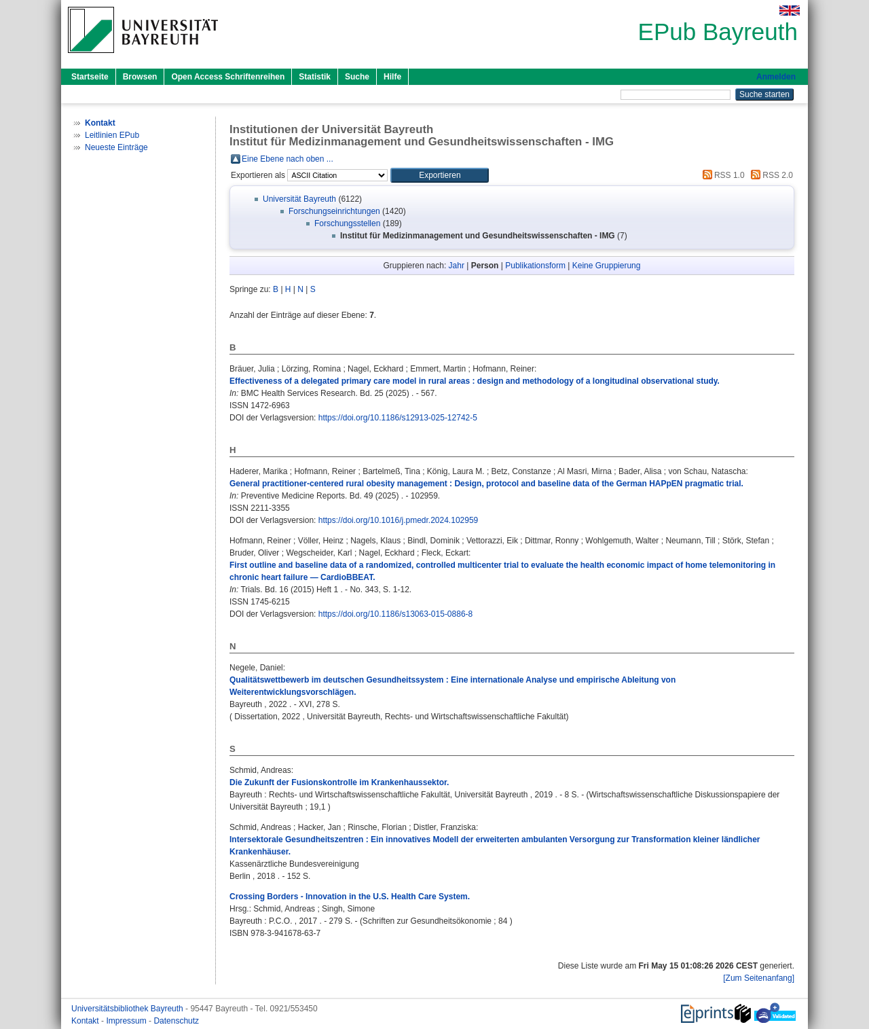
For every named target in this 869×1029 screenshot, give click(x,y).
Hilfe (392, 77)
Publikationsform (535, 265)
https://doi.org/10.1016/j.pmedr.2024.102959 (398, 520)
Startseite (90, 77)
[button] (439, 175)
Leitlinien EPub (112, 135)
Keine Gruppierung (606, 265)
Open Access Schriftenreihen (227, 77)
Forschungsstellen (347, 223)
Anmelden (776, 77)
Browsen (140, 77)
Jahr (456, 265)
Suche (357, 77)
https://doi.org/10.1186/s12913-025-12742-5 (397, 417)
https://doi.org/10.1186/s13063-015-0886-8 (395, 614)
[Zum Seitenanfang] (758, 978)
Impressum (127, 1021)
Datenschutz (176, 1021)
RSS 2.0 (770, 175)
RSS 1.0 (722, 175)
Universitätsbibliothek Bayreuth (128, 1008)
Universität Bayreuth (299, 199)
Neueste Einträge (116, 147)
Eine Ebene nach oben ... (287, 159)
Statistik (315, 77)
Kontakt (86, 1021)
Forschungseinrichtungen (334, 211)
